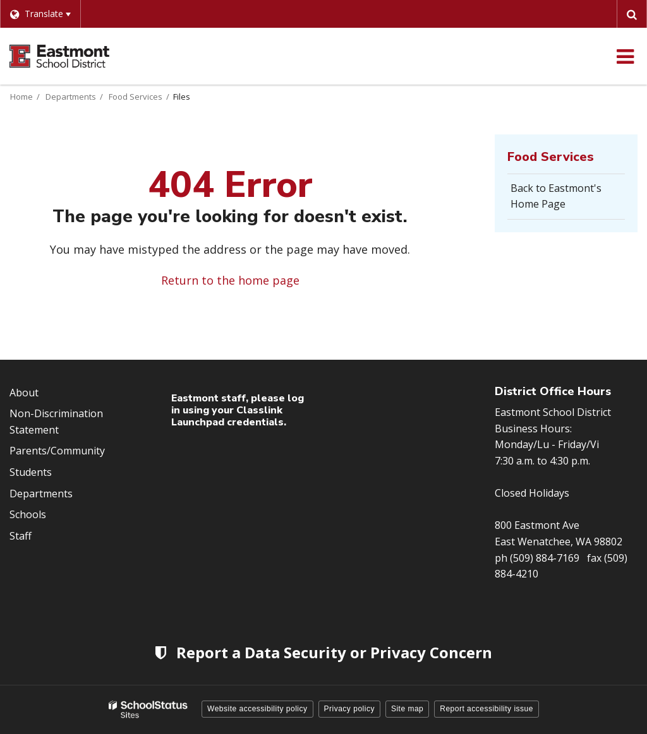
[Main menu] (625, 56)
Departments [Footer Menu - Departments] (41, 493)
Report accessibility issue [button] (486, 708)
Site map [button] (407, 708)
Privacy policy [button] (349, 708)
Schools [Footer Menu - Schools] (27, 514)
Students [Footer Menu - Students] (30, 472)
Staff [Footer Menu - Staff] (20, 536)
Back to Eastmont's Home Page (556, 196)
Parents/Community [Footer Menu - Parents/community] (57, 451)
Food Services (135, 96)
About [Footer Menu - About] (24, 393)
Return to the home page (230, 280)
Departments (70, 96)
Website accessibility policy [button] (257, 708)
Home (21, 96)
